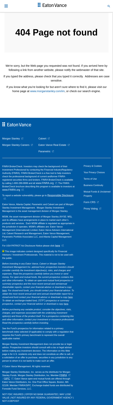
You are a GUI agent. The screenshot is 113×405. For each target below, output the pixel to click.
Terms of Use (90, 179)
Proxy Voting (91, 208)
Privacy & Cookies (93, 166)
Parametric (44, 151)
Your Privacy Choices (95, 172)
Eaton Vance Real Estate (52, 145)
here (57, 245)
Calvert (42, 138)
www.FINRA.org (11, 189)
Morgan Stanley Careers (15, 145)
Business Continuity (93, 185)
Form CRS (89, 202)
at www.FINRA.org (43, 183)
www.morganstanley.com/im (47, 91)
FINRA (63, 375)
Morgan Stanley (11, 138)
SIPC (7, 378)
